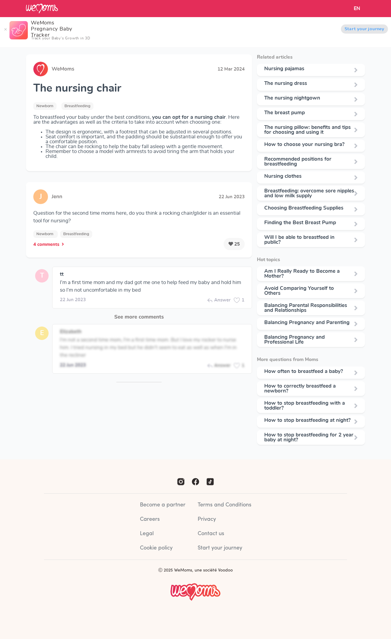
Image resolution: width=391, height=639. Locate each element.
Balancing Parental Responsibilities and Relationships (305, 308)
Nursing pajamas (284, 68)
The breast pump (284, 112)
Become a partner (162, 505)
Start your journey (364, 29)
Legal (147, 534)
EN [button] (357, 8)
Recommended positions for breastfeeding (297, 161)
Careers (150, 519)
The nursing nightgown (292, 98)
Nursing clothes (282, 176)
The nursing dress (285, 83)
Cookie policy (156, 548)
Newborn (44, 106)
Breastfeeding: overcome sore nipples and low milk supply (309, 193)
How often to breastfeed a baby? (303, 371)
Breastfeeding (77, 106)
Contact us (211, 534)
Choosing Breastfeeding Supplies (303, 208)
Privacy (207, 519)
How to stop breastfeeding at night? (307, 420)
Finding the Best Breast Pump (300, 222)
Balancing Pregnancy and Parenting (306, 322)
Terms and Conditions (224, 505)
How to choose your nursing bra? (304, 144)
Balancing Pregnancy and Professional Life (294, 340)
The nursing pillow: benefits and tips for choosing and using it (307, 130)
